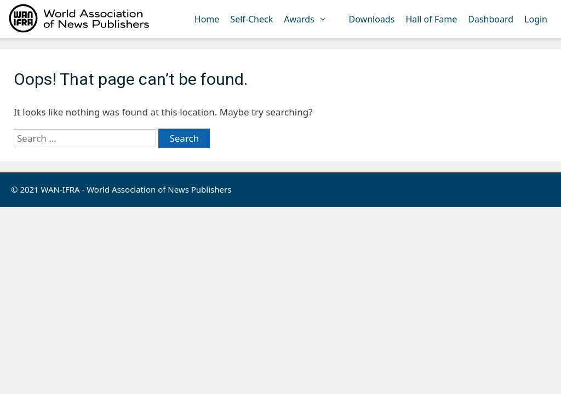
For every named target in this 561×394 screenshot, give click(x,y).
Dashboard (490, 19)
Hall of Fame (431, 19)
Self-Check (251, 19)
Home (207, 19)
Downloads (372, 19)
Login (535, 19)
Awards (310, 19)
